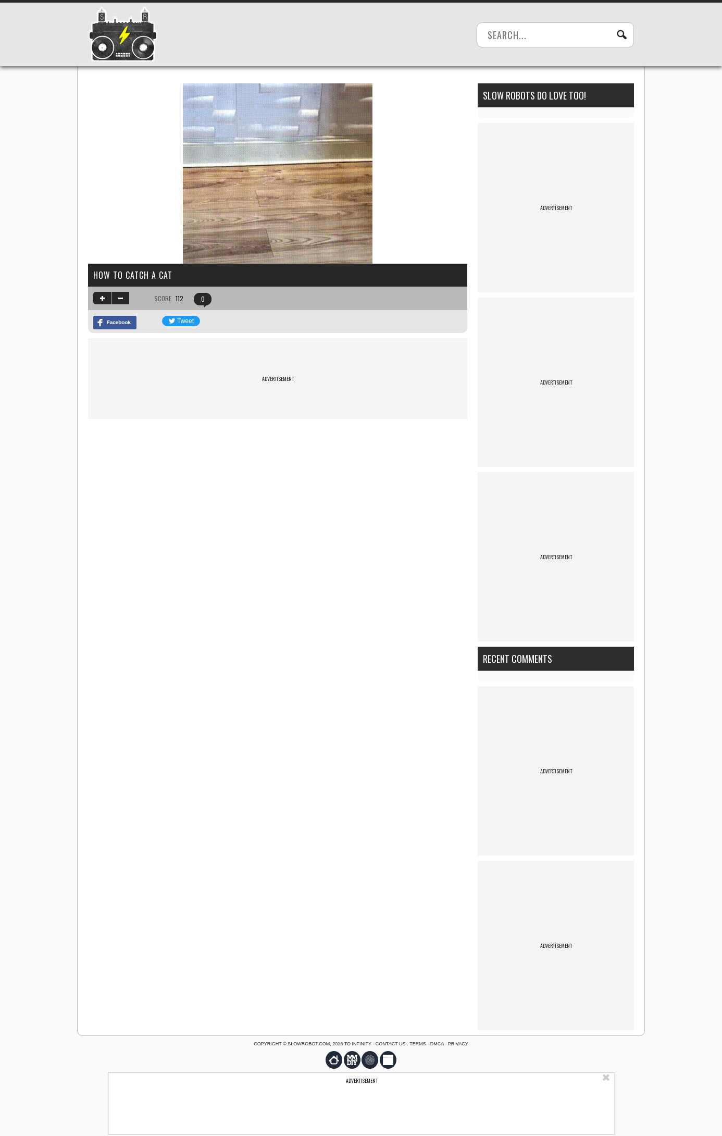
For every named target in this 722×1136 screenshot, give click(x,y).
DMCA (437, 1043)
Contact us (391, 1043)
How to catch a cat (132, 275)
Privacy (458, 1043)
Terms (417, 1043)
